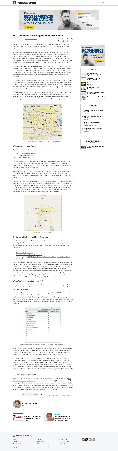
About (99, 3)
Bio (23, 405)
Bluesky (91, 439)
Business (73, 3)
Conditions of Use (64, 441)
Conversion (64, 3)
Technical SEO (16, 33)
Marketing (49, 3)
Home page (19, 251)
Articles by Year (63, 439)
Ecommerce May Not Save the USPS (92, 84)
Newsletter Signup (41, 441)
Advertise (38, 439)
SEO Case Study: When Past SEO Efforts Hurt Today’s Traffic (33, 418)
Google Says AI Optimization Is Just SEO (92, 74)
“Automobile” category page (24, 253)
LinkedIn (84, 439)
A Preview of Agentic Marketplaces (91, 88)
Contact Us (16, 441)
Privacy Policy (62, 443)
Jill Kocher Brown (31, 39)
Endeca (64, 383)
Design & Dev (82, 3)
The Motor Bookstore (47, 46)
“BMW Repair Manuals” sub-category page (29, 255)
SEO (56, 3)
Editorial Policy (17, 443)
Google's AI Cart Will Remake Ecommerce (90, 79)
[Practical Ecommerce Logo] (24, 2)
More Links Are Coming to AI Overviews (92, 93)
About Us (15, 439)
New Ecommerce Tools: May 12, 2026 (93, 98)
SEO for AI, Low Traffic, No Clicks (92, 147)
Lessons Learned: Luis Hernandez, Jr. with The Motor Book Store (63, 418)
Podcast (38, 443)
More (91, 3)
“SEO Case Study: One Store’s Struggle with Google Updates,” (51, 60)
